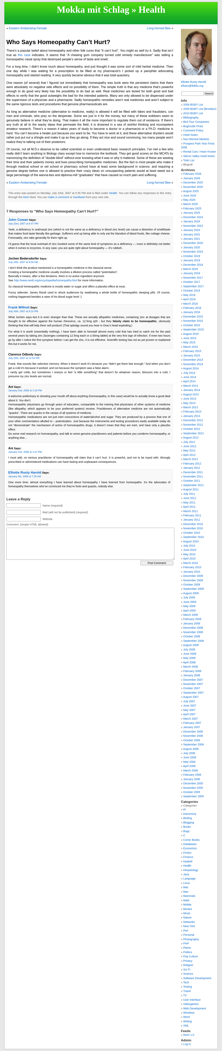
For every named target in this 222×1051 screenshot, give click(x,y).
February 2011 (192, 515)
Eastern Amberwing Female (28, 28)
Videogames (191, 1004)
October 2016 (191, 290)
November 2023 (193, 225)
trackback (79, 197)
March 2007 (190, 718)
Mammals (189, 895)
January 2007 (191, 727)
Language (189, 878)
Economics (190, 848)
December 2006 (193, 731)
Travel (187, 991)
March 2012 (190, 459)
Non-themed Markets (196, 139)
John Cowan (18, 220)
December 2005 (193, 783)
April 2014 (189, 381)
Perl (185, 930)
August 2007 (191, 696)
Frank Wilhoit (19, 307)
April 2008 (189, 662)
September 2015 (193, 329)
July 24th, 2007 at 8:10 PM (23, 311)
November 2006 (193, 735)
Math (186, 900)
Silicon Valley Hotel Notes (199, 156)
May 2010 (189, 554)
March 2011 (190, 511)
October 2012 (191, 428)
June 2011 (189, 498)
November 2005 (193, 787)
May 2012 (189, 450)
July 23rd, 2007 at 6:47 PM (23, 223)
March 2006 (190, 770)
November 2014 (193, 364)
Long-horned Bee (159, 28)
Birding (187, 818)
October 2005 (191, 792)
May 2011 (189, 502)
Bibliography (190, 117)
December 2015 (193, 316)
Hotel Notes (190, 134)
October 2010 (191, 532)
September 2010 (193, 537)
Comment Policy (193, 130)
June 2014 (189, 377)
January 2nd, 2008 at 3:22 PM (25, 451)
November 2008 (193, 632)
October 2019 (191, 256)
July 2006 (189, 753)
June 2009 (189, 601)
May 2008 (189, 658)
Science (188, 973)
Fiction (187, 852)
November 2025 (193, 186)
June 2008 (189, 653)
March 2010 (190, 563)
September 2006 (193, 744)
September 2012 (193, 433)
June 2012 (189, 446)
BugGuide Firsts (193, 126)
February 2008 (192, 671)
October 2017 (191, 281)
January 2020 (191, 247)
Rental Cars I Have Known (199, 151)
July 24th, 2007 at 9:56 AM (23, 262)
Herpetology (190, 870)
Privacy (187, 960)
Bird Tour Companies (196, 121)
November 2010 (193, 528)
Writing (187, 1021)
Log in (187, 1044)
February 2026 (192, 173)
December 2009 (193, 575)
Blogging (188, 822)
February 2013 (192, 411)
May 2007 (189, 710)
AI (184, 809)
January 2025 (191, 212)
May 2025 (189, 199)
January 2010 (191, 571)
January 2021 (191, 238)
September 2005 (193, 796)
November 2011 (193, 476)
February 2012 (192, 463)
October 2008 (191, 636)
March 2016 (190, 303)
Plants (187, 947)
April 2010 (189, 558)
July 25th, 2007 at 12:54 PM (23, 358)
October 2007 (191, 688)
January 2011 (191, 519)
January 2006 (191, 779)
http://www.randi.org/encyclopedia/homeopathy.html (46, 280)
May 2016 (189, 295)
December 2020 (193, 242)
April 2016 (189, 299)
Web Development (194, 1008)
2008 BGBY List (193, 104)
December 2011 (193, 472)
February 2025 (192, 208)
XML (186, 1025)
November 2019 (193, 251)
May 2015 (189, 342)
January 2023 (191, 230)
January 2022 (191, 234)
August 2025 (191, 191)
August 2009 (191, 593)
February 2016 (192, 307)
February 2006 (192, 774)
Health (151, 9)
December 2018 (193, 264)
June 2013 (189, 398)
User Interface (192, 999)
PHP (186, 943)
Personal (188, 934)
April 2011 (189, 506)
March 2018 (190, 269)
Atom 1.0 (188, 1034)
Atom (26, 197)
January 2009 (191, 623)
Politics (187, 952)
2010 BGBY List (193, 113)
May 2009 (189, 606)
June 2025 (189, 195)
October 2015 (191, 325)
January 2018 (191, 273)
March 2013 (190, 407)
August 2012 (191, 437)
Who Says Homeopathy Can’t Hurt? (58, 42)
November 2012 (193, 424)
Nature (187, 917)
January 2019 (191, 260)
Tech (186, 982)
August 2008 (191, 645)
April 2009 (189, 610)
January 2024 (191, 221)
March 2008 (190, 666)
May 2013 (189, 403)
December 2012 (193, 420)
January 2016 (191, 312)
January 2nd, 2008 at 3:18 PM (25, 390)
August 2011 (191, 489)
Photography (191, 939)
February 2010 (192, 567)
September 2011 (193, 485)
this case (24, 55)
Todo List (188, 160)
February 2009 (192, 619)
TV (185, 995)
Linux (186, 883)
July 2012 (189, 442)
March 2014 (190, 385)
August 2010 (191, 541)
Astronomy (189, 813)
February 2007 (192, 722)
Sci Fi (186, 969)
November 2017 (193, 277)
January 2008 (191, 675)
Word (186, 1016)
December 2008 (193, 627)
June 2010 (189, 549)
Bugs (186, 831)
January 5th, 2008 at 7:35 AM (24, 476)
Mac (185, 887)
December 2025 (193, 182)
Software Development (197, 978)
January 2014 (191, 389)
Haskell (187, 861)
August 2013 (191, 394)
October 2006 (191, 740)
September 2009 (193, 588)
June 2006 (189, 757)
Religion (188, 965)
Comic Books (191, 839)
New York (189, 926)
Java (186, 874)
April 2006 (189, 766)
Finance (188, 857)
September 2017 (193, 286)
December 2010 (193, 524)
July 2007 (189, 701)
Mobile (187, 904)
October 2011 (191, 480)
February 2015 (192, 351)
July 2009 (189, 597)
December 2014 (193, 359)
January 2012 (191, 467)
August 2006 (191, 748)
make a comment (58, 197)
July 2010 (189, 545)
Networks (189, 921)
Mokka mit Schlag (93, 9)
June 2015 (189, 338)
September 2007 (193, 692)
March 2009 (190, 614)
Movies (187, 909)
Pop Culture (190, 956)
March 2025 (190, 204)
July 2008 (189, 649)
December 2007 (193, 679)
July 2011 (189, 493)
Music (187, 913)
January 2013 (191, 416)
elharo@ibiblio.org (192, 85)
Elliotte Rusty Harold (24, 472)
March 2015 (190, 346)
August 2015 (191, 333)
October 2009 (191, 584)
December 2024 (193, 217)
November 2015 (193, 320)
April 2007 (189, 714)
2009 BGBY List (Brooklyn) (199, 108)
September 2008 (193, 640)
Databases (190, 844)
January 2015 (191, 355)
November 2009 (193, 580)
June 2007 (189, 705)
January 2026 (191, 178)
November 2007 (193, 684)
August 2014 (191, 368)
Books (187, 826)
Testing (187, 986)
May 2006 (189, 761)
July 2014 (189, 372)
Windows (188, 1012)
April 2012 (189, 454)
